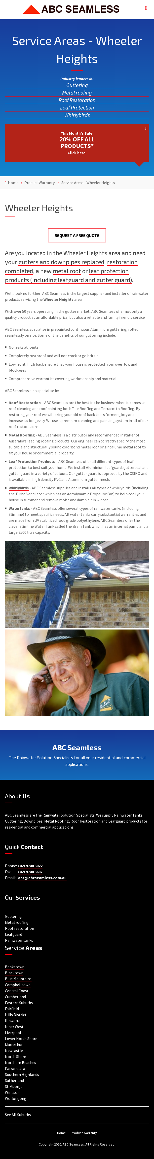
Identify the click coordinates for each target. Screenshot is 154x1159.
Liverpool (13, 1032)
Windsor (12, 1092)
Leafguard (13, 934)
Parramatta (15, 1068)
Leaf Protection (77, 107)
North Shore (15, 1056)
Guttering (77, 85)
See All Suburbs (18, 1114)
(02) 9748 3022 (30, 865)
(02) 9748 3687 (30, 871)
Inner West (14, 1026)
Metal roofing (77, 92)
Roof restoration (19, 928)
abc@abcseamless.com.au (42, 877)
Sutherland (14, 1080)
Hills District (16, 1014)
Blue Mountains (18, 978)
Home (13, 182)
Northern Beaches (20, 1062)
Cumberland (15, 996)
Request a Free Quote (77, 235)
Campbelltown (18, 984)
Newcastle (14, 1050)
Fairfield (12, 1008)
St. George (14, 1086)
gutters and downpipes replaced (61, 261)
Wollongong (15, 1098)
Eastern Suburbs (19, 1002)
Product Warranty (39, 182)
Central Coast (17, 990)
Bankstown (14, 966)
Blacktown (14, 972)
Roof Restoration (77, 100)
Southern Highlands (22, 1074)
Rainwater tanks (19, 940)
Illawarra (12, 1020)
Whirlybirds (77, 114)
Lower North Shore (21, 1038)
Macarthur (14, 1044)
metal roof (67, 270)
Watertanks (19, 508)
